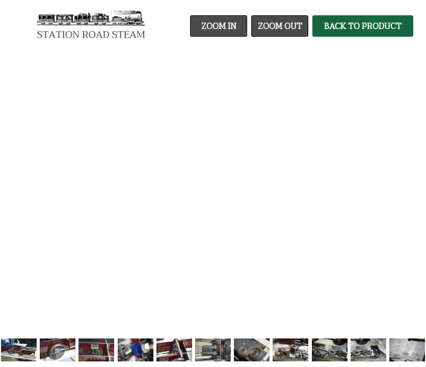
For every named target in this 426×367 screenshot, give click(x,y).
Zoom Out (280, 26)
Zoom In (218, 26)
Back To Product (363, 26)
